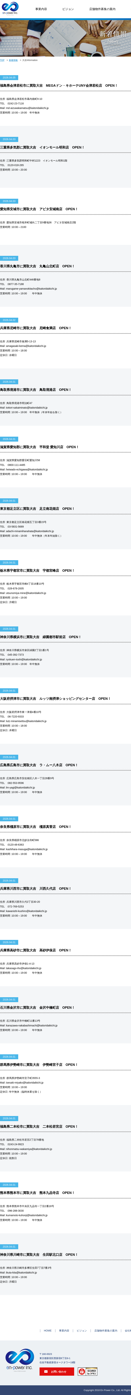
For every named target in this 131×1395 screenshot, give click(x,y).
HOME (48, 1330)
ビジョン (68, 9)
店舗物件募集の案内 (102, 9)
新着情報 (13, 60)
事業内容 (41, 9)
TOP (2, 60)
